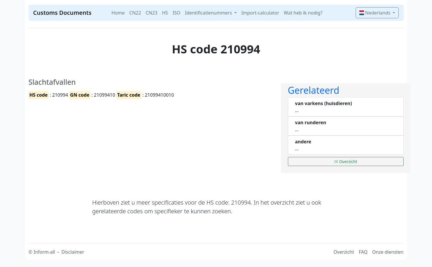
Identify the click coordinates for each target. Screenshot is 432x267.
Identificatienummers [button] (209, 13)
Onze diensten (387, 252)
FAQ (363, 252)
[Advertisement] (151, 143)
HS (165, 13)
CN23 (151, 13)
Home (118, 13)
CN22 (135, 13)
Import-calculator (260, 13)
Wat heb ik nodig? (303, 13)
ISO (177, 13)
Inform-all (44, 252)
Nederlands (375, 13)
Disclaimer (72, 252)
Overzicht (345, 161)
